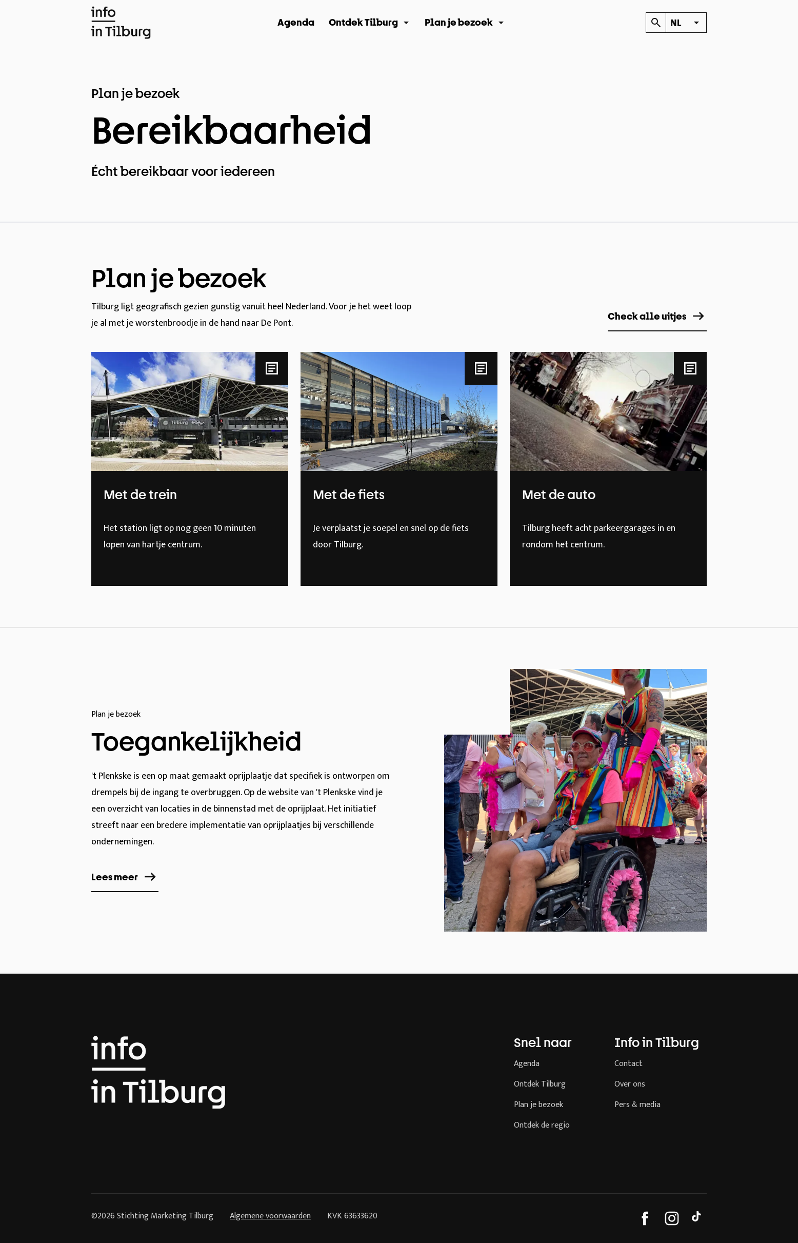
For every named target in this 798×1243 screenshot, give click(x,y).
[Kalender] (656, 22)
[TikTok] (698, 1218)
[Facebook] (645, 1218)
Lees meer (124, 877)
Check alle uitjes (657, 316)
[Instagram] (672, 1218)
